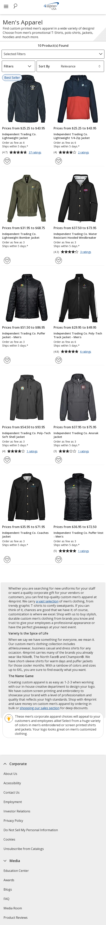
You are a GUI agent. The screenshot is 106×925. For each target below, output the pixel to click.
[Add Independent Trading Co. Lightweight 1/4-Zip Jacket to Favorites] (58, 161)
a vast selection (47, 601)
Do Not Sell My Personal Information (31, 831)
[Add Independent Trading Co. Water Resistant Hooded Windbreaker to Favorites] (58, 260)
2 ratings (84, 152)
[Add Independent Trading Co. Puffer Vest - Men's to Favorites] (58, 559)
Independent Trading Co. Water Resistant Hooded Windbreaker (75, 235)
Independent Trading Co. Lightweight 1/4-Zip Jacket (72, 136)
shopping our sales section (39, 708)
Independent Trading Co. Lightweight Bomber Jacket (21, 235)
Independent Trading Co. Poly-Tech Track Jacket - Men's (78, 335)
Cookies (10, 840)
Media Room (13, 908)
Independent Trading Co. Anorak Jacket (76, 435)
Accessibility (12, 783)
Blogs (8, 889)
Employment (13, 802)
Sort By (44, 66)
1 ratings (33, 451)
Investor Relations (17, 812)
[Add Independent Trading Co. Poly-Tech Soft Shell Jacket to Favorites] (7, 459)
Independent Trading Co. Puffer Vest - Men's (78, 534)
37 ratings (35, 152)
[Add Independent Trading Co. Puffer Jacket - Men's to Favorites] (7, 360)
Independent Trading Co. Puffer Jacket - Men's (23, 335)
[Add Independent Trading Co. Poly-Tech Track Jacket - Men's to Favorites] (58, 360)
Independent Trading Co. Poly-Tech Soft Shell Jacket (26, 435)
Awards (9, 880)
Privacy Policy (14, 821)
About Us (10, 774)
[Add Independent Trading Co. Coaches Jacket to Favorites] (7, 559)
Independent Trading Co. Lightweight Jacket (19, 136)
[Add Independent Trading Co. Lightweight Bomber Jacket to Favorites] (7, 260)
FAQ (6, 899)
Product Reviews (16, 917)
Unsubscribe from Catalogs (24, 850)
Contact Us (12, 792)
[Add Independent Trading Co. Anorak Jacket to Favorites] (58, 459)
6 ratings (86, 351)
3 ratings (86, 252)
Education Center (16, 871)
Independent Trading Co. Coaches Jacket (25, 534)
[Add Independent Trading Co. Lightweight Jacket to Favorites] (7, 161)
